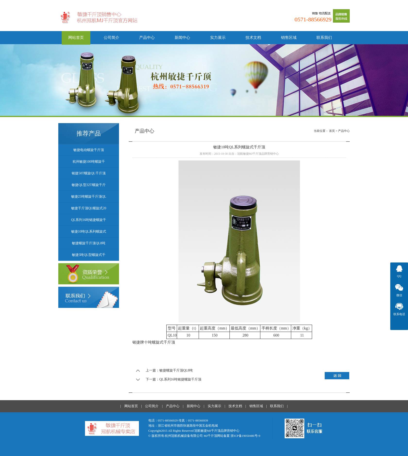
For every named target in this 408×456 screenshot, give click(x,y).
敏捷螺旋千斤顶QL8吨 (88, 243)
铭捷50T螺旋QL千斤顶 (88, 173)
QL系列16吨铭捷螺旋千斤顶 (180, 379)
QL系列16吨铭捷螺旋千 (88, 220)
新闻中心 (182, 37)
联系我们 (324, 37)
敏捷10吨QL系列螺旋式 (88, 231)
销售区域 (289, 37)
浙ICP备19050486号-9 (245, 436)
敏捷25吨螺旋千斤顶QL (88, 196)
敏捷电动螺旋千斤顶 (88, 150)
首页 (332, 131)
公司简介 (111, 37)
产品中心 (147, 37)
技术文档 (253, 37)
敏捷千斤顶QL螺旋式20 (88, 208)
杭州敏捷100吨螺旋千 (89, 161)
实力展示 (218, 37)
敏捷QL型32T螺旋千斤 (88, 185)
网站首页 (76, 37)
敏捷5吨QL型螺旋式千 (88, 255)
